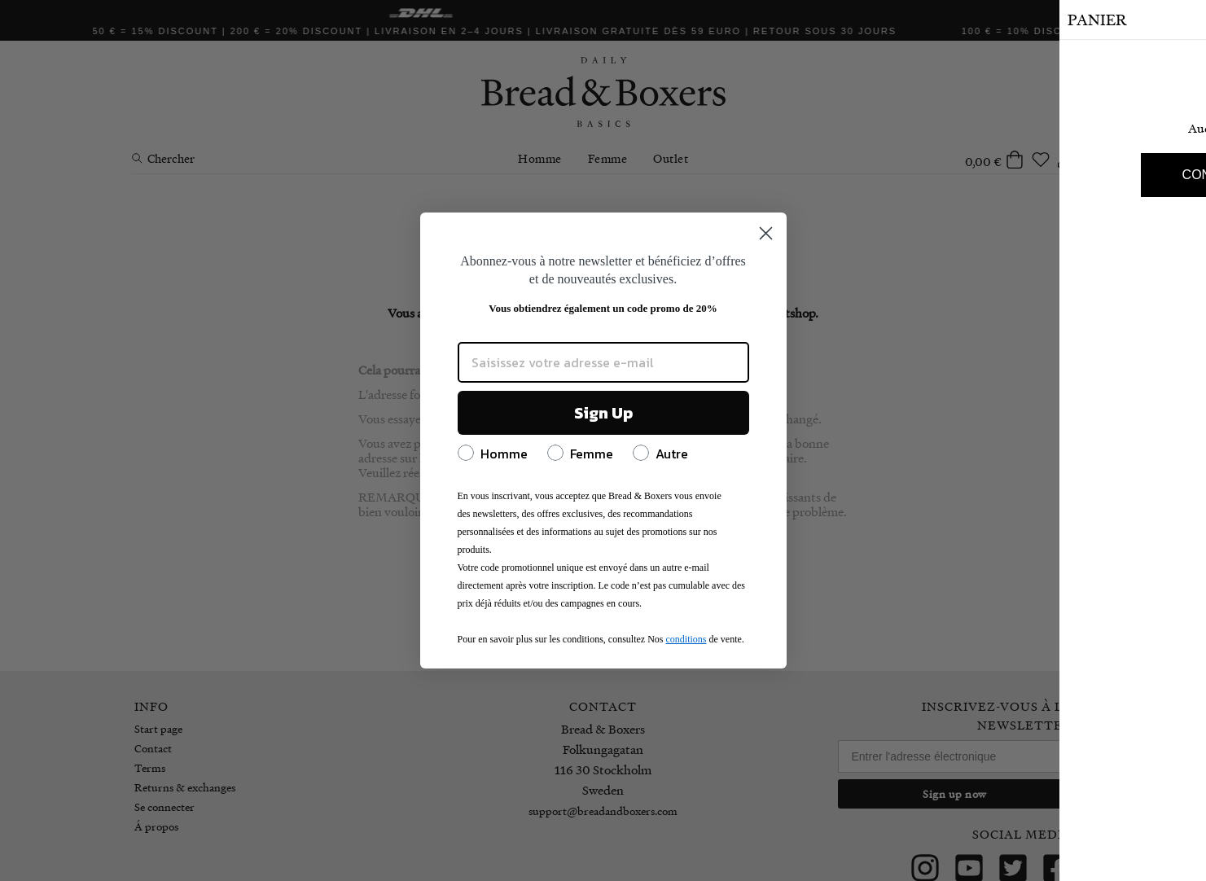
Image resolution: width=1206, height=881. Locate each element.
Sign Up (603, 413)
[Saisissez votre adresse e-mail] (603, 362)
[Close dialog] (766, 233)
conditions (685, 639)
